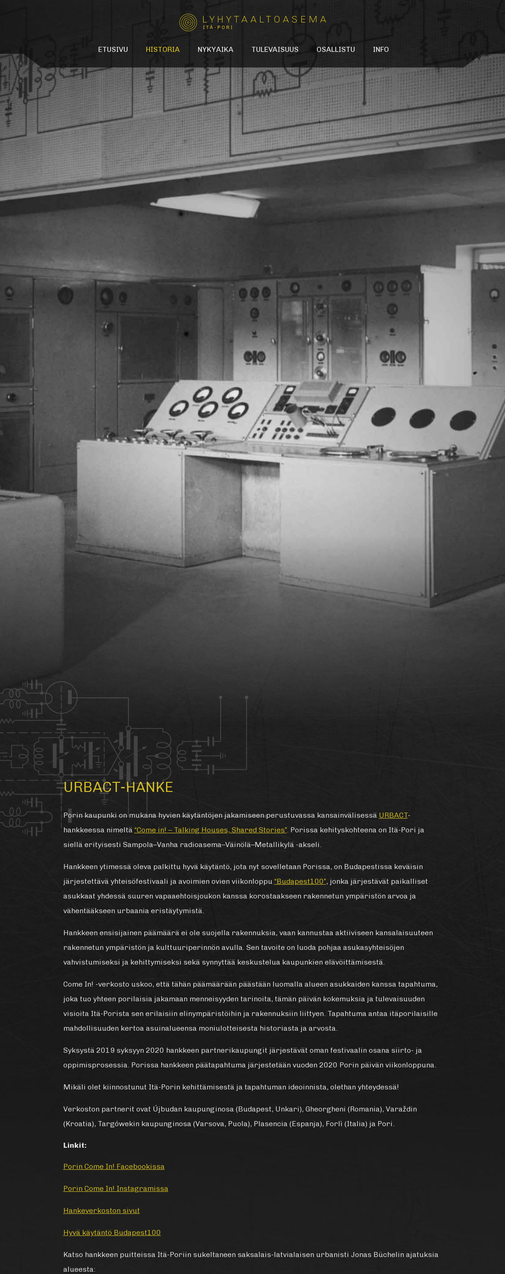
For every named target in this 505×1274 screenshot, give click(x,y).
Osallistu (335, 49)
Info (381, 49)
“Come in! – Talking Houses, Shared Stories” (210, 829)
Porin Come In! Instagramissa (115, 1188)
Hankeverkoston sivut (101, 1210)
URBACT (393, 815)
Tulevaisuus (275, 49)
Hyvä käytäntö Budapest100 (112, 1232)
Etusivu (113, 49)
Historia (163, 49)
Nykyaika (215, 49)
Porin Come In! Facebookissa (114, 1166)
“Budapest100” (300, 881)
